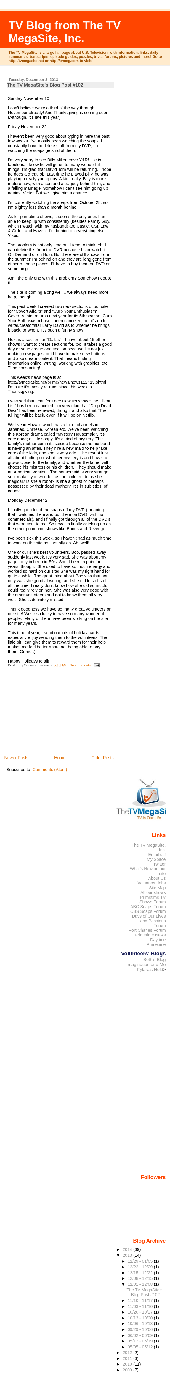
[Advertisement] (51, 713)
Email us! (157, 854)
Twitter (159, 864)
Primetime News (150, 935)
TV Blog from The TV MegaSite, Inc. (65, 32)
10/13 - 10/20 (141, 1318)
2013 (128, 1255)
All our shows (153, 892)
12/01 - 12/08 (141, 1284)
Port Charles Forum (147, 930)
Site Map (157, 887)
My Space (156, 859)
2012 (128, 1352)
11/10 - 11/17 (141, 1300)
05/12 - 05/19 (141, 1341)
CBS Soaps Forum (148, 911)
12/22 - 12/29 (141, 1266)
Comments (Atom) (50, 769)
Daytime (158, 939)
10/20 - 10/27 (141, 1312)
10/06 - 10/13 (141, 1323)
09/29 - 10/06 (141, 1329)
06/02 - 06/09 (141, 1335)
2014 (128, 1249)
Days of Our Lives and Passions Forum (149, 921)
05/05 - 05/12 (141, 1347)
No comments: (81, 665)
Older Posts (103, 757)
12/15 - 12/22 (141, 1272)
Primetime (156, 944)
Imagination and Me (146, 964)
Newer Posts (16, 757)
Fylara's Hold (150, 969)
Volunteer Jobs (152, 883)
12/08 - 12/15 (141, 1278)
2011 (128, 1358)
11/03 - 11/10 (141, 1306)
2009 (128, 1370)
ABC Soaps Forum (148, 906)
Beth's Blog (154, 959)
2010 (128, 1364)
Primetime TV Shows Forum (152, 899)
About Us (157, 878)
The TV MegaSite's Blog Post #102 (45, 84)
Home (59, 757)
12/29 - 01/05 (141, 1261)
